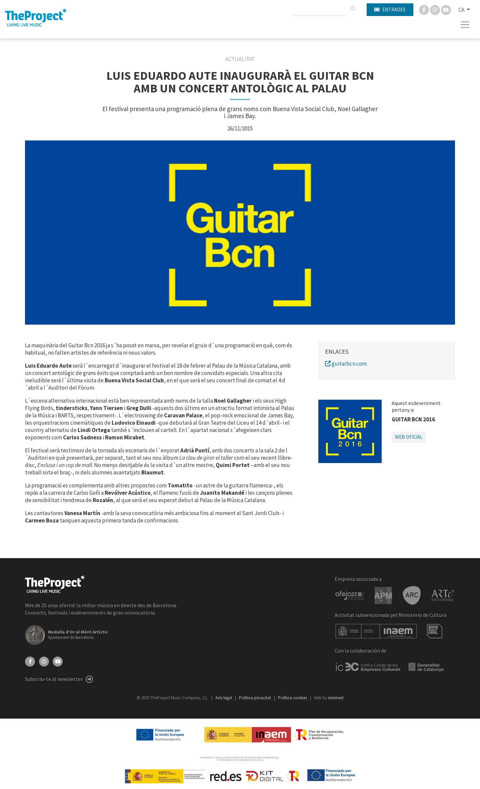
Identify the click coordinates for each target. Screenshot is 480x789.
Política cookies (293, 698)
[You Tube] (446, 9)
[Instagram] (435, 9)
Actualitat (240, 59)
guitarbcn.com (346, 363)
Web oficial (409, 437)
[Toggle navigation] (465, 25)
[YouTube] (58, 661)
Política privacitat (255, 698)
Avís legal (224, 698)
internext (336, 698)
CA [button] (461, 9)
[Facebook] (424, 9)
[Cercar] (352, 8)
